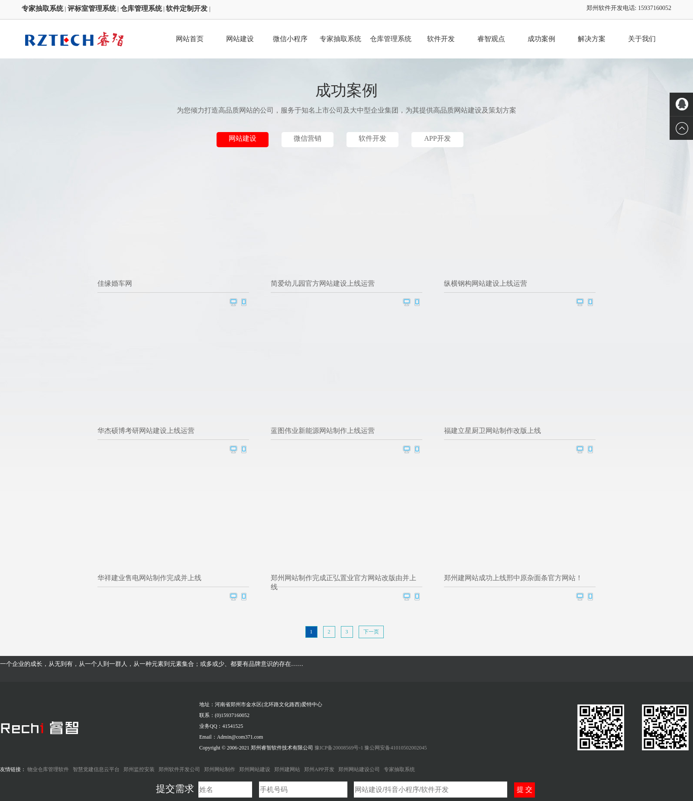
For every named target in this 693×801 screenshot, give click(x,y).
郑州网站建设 (254, 769)
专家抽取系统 (340, 38)
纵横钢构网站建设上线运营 (485, 283)
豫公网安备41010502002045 (395, 748)
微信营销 (307, 138)
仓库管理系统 (390, 38)
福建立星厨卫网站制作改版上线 (492, 430)
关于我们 (642, 38)
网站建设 (240, 38)
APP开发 (437, 138)
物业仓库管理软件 (48, 769)
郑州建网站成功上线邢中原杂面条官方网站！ (513, 577)
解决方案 (592, 38)
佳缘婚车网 (114, 283)
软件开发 (441, 38)
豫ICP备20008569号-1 (339, 748)
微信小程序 (290, 38)
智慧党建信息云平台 (96, 769)
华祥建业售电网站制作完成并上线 (149, 577)
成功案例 (541, 38)
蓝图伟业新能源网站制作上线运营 (323, 430)
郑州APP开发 (319, 769)
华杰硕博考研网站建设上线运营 (145, 430)
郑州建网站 (287, 769)
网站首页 (190, 38)
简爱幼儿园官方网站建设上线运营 (323, 283)
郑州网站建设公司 (359, 769)
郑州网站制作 (219, 769)
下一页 (371, 632)
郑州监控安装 (139, 769)
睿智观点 (491, 38)
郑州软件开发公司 (179, 769)
